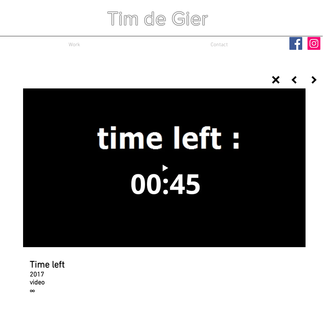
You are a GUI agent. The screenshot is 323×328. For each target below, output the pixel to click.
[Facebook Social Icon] (295, 43)
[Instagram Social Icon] (314, 43)
